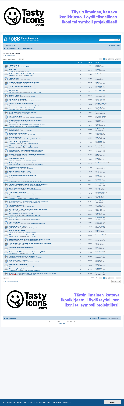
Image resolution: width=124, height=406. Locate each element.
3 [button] (108, 59)
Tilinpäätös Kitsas (14, 91)
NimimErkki (13, 185)
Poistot (32, 253)
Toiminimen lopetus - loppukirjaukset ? (21, 235)
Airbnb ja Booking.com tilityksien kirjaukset (23, 112)
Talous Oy (12, 189)
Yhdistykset (31, 109)
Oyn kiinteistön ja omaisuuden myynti (21, 214)
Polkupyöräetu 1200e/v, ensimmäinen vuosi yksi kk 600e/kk (28, 209)
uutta (11, 232)
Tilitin (27, 71)
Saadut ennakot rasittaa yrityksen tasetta (22, 188)
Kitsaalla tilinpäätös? (15, 95)
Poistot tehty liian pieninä (17, 269)
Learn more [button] (66, 402)
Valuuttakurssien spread (16, 205)
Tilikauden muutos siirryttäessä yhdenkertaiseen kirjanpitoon (28, 184)
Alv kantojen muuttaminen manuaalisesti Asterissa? (25, 120)
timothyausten (13, 253)
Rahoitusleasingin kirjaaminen (18, 260)
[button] (100, 59)
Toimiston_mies (14, 117)
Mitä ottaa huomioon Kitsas (17, 99)
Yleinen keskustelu (31, 232)
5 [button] (113, 59)
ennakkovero (13, 180)
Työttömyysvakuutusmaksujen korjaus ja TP (23, 256)
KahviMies (13, 88)
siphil (11, 122)
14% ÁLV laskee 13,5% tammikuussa (20, 86)
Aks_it (11, 172)
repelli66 (12, 202)
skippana (12, 181)
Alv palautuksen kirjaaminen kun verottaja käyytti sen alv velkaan (30, 239)
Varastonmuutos (39, 164)
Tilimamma (13, 240)
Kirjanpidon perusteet (31, 83)
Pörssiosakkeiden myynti (17, 230)
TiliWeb (28, 66)
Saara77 (12, 168)
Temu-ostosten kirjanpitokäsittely (19, 141)
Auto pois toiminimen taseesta (18, 167)
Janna (11, 249)
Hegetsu (12, 206)
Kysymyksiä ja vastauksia (36, 185)
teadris (12, 126)
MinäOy (12, 147)
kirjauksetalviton (14, 236)
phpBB (56, 321)
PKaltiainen (13, 130)
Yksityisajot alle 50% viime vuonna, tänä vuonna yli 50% (27, 252)
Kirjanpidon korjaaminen (34, 202)
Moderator (13, 274)
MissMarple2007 (14, 194)
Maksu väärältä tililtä (15, 116)
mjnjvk (11, 113)
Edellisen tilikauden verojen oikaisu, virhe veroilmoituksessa (28, 201)
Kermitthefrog (13, 151)
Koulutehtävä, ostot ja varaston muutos (21, 163)
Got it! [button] (112, 402)
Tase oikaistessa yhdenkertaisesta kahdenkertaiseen (26, 150)
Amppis (12, 270)
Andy (11, 66)
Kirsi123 (12, 261)
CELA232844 (13, 92)
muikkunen (13, 134)
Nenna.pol (12, 198)
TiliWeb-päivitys (14, 65)
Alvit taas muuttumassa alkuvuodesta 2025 (22, 175)
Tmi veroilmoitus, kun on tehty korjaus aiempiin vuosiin (27, 125)
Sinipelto (12, 109)
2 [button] (106, 59)
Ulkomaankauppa (33, 143)
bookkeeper (13, 257)
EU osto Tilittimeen (15, 129)
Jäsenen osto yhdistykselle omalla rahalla (22, 108)
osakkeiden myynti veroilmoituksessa (21, 247)
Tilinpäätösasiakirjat (35, 100)
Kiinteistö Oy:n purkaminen (17, 192)
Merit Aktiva (32, 134)
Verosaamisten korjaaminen (18, 264)
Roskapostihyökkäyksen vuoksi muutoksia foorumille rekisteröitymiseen (32, 273)
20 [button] (117, 59)
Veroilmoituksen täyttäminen (34, 126)
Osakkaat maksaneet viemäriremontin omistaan (24, 82)
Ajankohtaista (29, 75)
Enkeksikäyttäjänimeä (15, 164)
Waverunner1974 (14, 105)
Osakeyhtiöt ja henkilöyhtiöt (34, 139)
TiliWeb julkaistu (14, 78)
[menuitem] (14, 45)
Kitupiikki (33, 96)
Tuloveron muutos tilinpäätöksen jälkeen (22, 146)
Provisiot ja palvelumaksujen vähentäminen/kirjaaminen (27, 154)
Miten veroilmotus (14, 222)
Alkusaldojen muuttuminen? (18, 133)
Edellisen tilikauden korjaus (18, 218)
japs (11, 266)
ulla (11, 83)
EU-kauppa (30, 244)
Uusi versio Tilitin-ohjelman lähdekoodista (22, 74)
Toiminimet (30, 168)
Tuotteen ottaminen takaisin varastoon (21, 103)
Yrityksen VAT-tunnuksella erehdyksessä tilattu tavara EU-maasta (30, 243)
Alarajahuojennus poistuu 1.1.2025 (20, 171)
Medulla (12, 211)
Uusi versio (12, 69)
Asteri (27, 122)
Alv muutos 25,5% (14, 197)
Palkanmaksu (31, 211)
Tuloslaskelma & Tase (36, 151)
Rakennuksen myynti (15, 137)
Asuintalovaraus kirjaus (16, 158)
